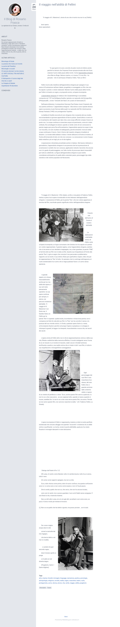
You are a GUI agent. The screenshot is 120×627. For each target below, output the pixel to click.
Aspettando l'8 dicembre (10, 86)
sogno (66, 580)
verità (67, 583)
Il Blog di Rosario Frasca (15, 20)
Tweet (49, 588)
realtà (62, 580)
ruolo (83, 580)
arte (40, 578)
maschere (72, 580)
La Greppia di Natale (8, 83)
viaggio (72, 583)
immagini (56, 578)
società (56, 580)
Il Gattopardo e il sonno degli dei (12, 78)
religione (51, 580)
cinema (44, 578)
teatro (79, 580)
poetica (77, 578)
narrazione (70, 578)
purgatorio (83, 583)
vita (63, 583)
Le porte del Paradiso (9, 66)
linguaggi (63, 578)
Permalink (43, 588)
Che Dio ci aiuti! (7, 81)
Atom (66, 616)
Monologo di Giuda (8, 61)
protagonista (43, 583)
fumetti (50, 578)
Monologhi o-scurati (8, 69)
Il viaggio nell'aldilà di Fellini (57, 4)
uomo (50, 583)
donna (55, 583)
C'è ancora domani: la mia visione (13, 71)
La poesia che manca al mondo (12, 64)
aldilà (77, 583)
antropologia (43, 580)
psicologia (83, 578)
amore (59, 583)
